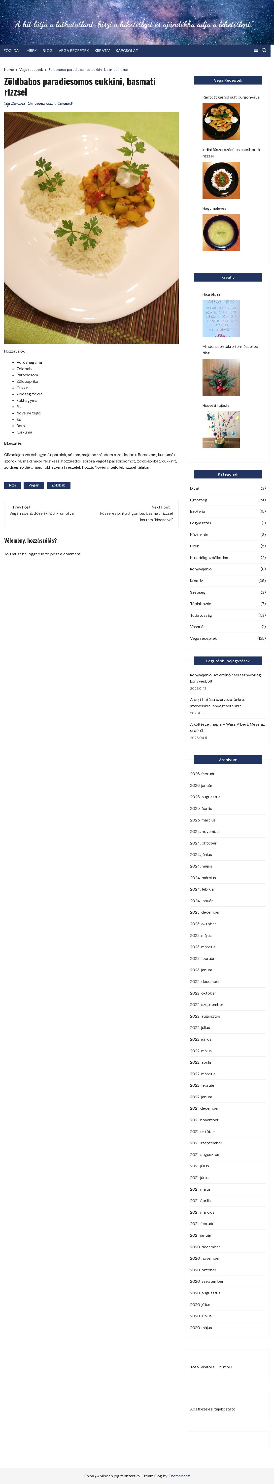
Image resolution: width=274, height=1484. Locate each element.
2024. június (201, 854)
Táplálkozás (200, 603)
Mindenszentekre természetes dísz (230, 350)
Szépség (198, 592)
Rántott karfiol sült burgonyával (231, 97)
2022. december (205, 981)
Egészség (198, 500)
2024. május (201, 866)
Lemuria (18, 103)
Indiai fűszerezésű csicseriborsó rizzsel (231, 153)
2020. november (205, 1258)
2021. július (199, 1166)
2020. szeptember (207, 1281)
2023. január (201, 969)
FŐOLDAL (12, 50)
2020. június (201, 1316)
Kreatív (196, 580)
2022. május (201, 1050)
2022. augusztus (205, 1016)
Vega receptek (203, 638)
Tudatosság (201, 615)
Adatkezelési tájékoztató (213, 1409)
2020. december (205, 1247)
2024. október (203, 843)
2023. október (203, 923)
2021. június (200, 1177)
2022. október (203, 993)
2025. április (201, 808)
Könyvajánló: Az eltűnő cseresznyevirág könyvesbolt (225, 678)
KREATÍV (102, 50)
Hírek (194, 546)
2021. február (202, 1223)
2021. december (204, 1108)
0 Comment (63, 103)
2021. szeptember (206, 1143)
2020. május (201, 1327)
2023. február (202, 958)
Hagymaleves (214, 208)
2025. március (203, 820)
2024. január (201, 900)
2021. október (202, 1131)
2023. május (201, 935)
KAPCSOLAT (127, 50)
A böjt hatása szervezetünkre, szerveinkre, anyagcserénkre (217, 703)
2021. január (200, 1235)
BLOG (48, 50)
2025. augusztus (205, 796)
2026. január (201, 785)
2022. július (200, 1027)
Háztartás (199, 534)
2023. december (205, 912)
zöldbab (59, 485)
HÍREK (32, 50)
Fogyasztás (200, 523)
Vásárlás (198, 626)
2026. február (202, 773)
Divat (195, 488)
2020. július (200, 1304)
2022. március (202, 1073)
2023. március (202, 946)
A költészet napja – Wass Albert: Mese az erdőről (227, 727)
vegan (34, 485)
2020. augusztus (205, 1293)
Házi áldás (212, 294)
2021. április (200, 1200)
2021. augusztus (204, 1154)
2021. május (200, 1189)
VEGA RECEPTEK (74, 50)
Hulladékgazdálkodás (209, 557)
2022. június (200, 1039)
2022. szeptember (206, 1004)
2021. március (202, 1212)
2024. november (205, 831)
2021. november (204, 1120)
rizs (12, 485)
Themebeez (179, 1476)
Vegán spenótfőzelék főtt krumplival (41, 513)
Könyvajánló (201, 569)
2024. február (202, 889)
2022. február (202, 1085)
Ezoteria (197, 511)
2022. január (201, 1097)
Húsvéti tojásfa (216, 405)
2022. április (201, 1062)
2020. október (203, 1270)
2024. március (203, 877)
